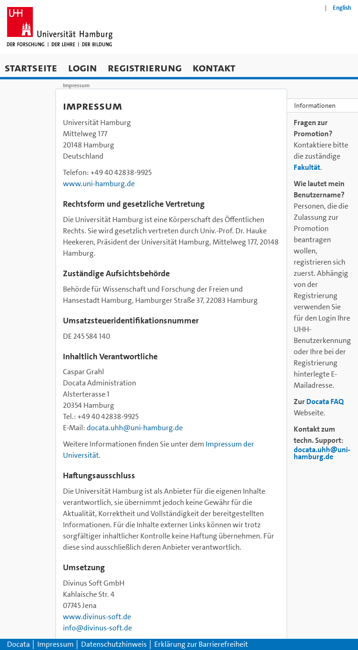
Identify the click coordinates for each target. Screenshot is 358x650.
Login (82, 67)
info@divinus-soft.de (97, 628)
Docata (18, 644)
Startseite (31, 67)
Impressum (56, 644)
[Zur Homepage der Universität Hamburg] (59, 27)
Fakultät (307, 167)
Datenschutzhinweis (114, 644)
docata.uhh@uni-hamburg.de (135, 428)
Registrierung (145, 67)
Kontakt (214, 67)
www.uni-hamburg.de (99, 184)
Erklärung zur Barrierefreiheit (201, 644)
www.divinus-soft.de (97, 617)
